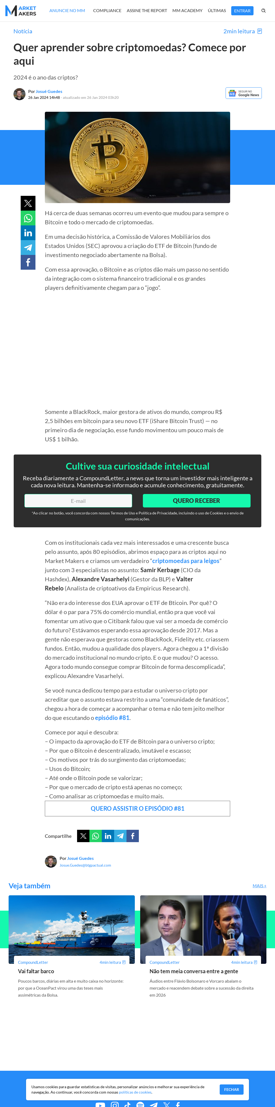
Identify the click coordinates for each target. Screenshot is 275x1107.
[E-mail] (78, 500)
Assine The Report (147, 10)
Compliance (107, 10)
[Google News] (244, 97)
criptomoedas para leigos (185, 560)
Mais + (259, 885)
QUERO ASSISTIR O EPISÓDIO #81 (137, 808)
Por (45, 91)
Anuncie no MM (67, 10)
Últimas (217, 10)
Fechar (231, 1089)
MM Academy (187, 10)
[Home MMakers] (20, 10)
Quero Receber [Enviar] (196, 500)
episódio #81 (112, 717)
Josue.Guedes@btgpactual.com (85, 865)
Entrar (242, 10)
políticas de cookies (135, 1092)
